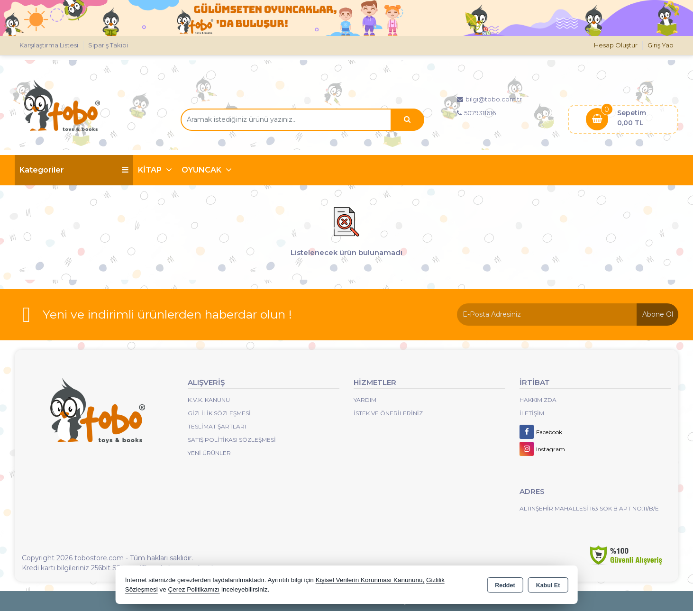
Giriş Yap (660, 45)
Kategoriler (73, 169)
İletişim (532, 413)
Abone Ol (657, 314)
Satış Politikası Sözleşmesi (232, 439)
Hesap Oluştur (616, 45)
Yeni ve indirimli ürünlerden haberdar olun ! (167, 314)
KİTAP (151, 169)
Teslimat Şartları (217, 426)
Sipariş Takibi (108, 45)
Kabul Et (548, 585)
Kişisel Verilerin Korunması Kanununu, (370, 580)
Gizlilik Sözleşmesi (219, 413)
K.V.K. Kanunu (209, 399)
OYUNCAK (202, 169)
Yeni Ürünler (209, 452)
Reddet (505, 585)
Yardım (365, 399)
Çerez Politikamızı (193, 589)
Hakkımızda (538, 399)
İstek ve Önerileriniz (388, 413)
